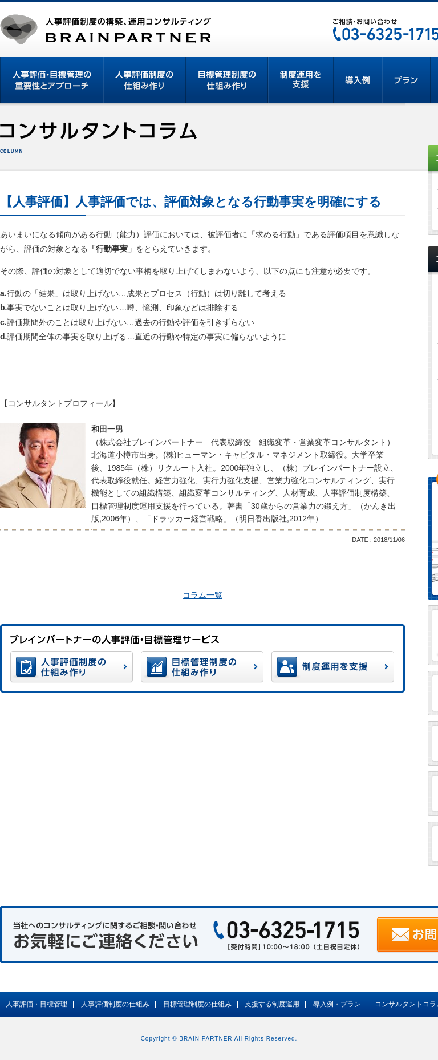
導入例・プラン (337, 1004)
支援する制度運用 (272, 1004)
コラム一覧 (202, 595)
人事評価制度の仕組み (115, 1004)
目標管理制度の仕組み (197, 1004)
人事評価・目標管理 (36, 1004)
